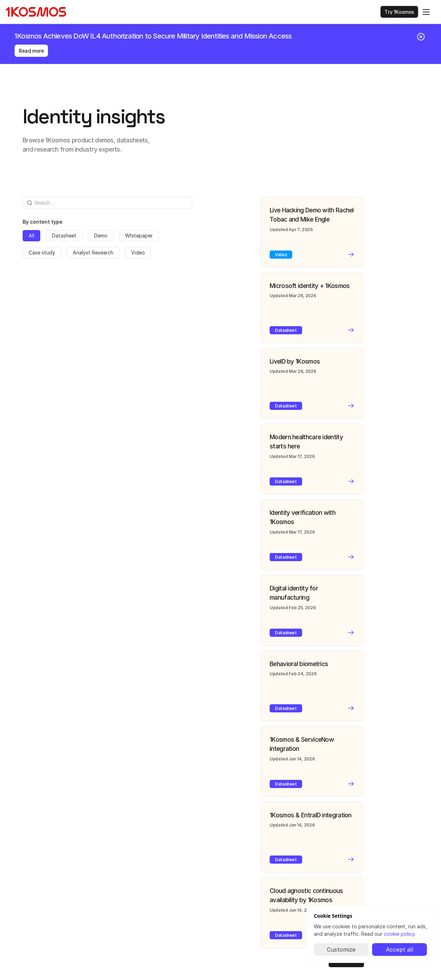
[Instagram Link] (414, 865)
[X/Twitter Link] (403, 865)
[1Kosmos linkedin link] (392, 865)
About (112, 878)
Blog (110, 889)
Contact (115, 910)
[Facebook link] (426, 865)
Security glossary (32, 910)
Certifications (28, 878)
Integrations (26, 889)
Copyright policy (193, 899)
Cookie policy (190, 889)
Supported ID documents (41, 899)
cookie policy (399, 934)
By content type (43, 208)
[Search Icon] (372, 13)
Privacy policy (190, 878)
